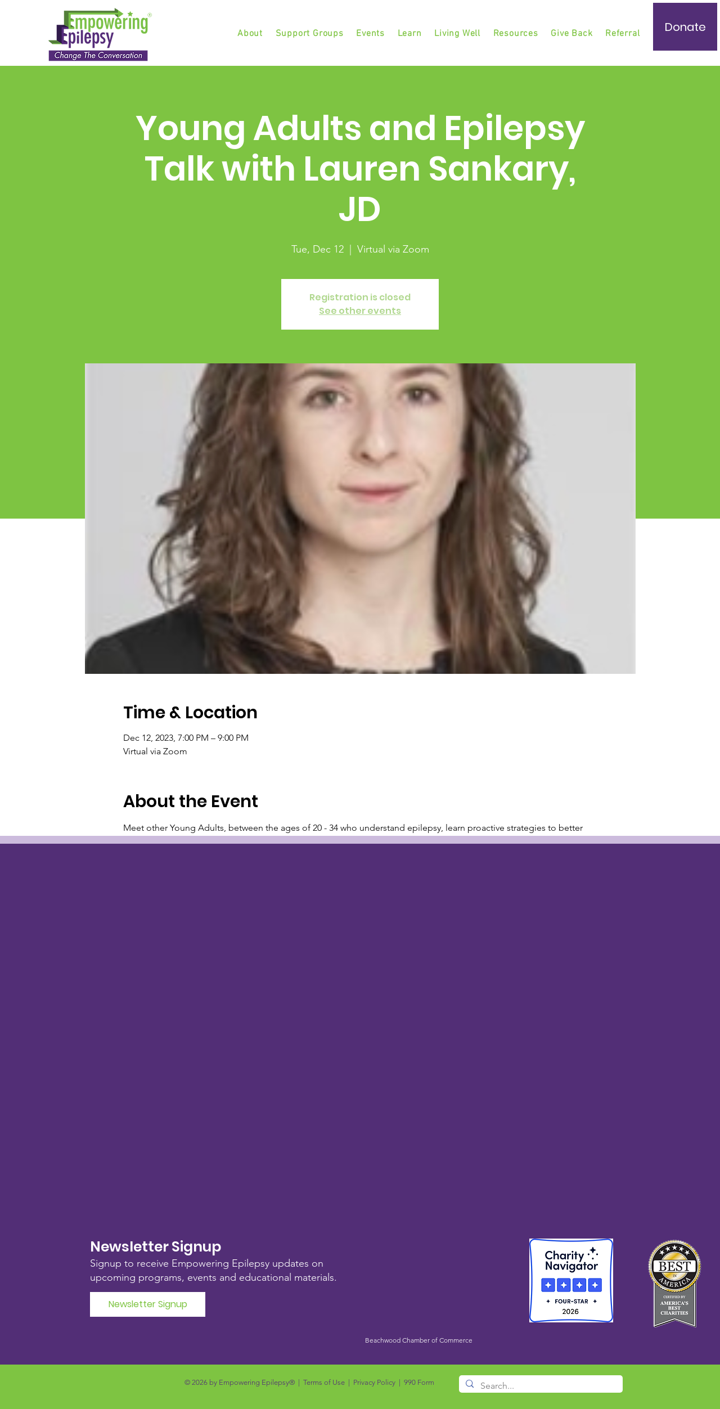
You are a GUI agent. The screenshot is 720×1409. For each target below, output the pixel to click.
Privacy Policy (374, 1382)
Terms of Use (324, 1382)
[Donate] (685, 26)
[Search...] (539, 1386)
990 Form (419, 1382)
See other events (360, 310)
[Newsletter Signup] (147, 1304)
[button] (310, 33)
